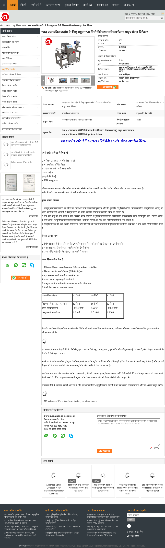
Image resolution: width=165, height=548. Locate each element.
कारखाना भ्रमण (53, 4)
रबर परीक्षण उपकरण (89, 401)
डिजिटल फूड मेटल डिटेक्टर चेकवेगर (22, 162)
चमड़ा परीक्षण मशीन (9, 102)
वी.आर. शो (129, 4)
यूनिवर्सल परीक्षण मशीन (10, 53)
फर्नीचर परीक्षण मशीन (10, 123)
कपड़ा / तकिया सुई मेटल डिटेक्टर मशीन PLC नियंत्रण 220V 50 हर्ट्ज (103, 521)
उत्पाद (8, 25)
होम (1, 25)
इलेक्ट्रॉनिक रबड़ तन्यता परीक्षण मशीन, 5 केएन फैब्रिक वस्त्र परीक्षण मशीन (62, 534)
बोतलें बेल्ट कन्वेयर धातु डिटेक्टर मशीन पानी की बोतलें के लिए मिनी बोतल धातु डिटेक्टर (127, 489)
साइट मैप (139, 531)
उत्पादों (13, 4)
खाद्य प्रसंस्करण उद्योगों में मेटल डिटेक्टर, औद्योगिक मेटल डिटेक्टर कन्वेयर (103, 488)
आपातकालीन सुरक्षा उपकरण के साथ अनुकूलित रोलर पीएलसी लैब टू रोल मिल (21, 515)
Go (162, 18)
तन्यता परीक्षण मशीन (9, 64)
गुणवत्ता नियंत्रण (72, 4)
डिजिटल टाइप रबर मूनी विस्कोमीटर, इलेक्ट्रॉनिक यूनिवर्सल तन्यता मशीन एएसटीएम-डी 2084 (21, 528)
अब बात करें (102, 5)
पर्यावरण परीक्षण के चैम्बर (11, 75)
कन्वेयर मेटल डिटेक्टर (55, 401)
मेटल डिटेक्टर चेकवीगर (72, 401)
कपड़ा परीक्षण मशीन (9, 91)
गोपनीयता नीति (24, 546)
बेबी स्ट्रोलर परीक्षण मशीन (11, 118)
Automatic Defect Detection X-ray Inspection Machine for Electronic (54, 489)
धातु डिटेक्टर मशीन (19, 25)
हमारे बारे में (36, 4)
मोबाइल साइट (133, 536)
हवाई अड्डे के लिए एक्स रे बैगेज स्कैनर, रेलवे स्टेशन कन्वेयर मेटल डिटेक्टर (102, 528)
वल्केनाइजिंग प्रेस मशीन (10, 42)
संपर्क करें (87, 4)
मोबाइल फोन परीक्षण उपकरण (13, 107)
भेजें (130, 519)
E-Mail (130, 531)
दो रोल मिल (6, 47)
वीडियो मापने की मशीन (10, 113)
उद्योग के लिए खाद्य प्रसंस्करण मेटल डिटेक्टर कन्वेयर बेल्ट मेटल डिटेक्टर (78, 488)
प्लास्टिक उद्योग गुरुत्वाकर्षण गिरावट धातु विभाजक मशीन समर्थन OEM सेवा (101, 534)
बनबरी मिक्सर (7, 58)
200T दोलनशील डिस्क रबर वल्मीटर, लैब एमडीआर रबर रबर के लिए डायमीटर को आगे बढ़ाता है (20, 535)
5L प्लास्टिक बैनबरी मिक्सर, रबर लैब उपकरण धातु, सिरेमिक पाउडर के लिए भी (20, 521)
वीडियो (23, 4)
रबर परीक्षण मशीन (9, 36)
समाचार (115, 4)
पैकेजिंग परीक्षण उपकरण (11, 80)
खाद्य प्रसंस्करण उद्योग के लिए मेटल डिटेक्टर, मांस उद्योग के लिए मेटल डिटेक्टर (152, 488)
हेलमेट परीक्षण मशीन (9, 85)
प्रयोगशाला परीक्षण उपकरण (12, 129)
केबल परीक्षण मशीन (9, 96)
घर (4, 4)
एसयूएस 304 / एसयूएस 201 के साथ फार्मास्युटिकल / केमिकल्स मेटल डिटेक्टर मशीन (103, 515)
